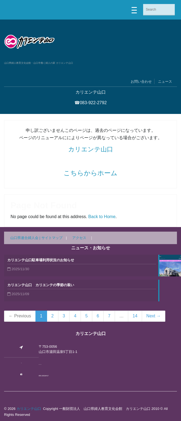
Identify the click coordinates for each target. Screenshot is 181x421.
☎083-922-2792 (90, 102)
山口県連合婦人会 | (25, 238)
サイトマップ (51, 238)
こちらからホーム (90, 173)
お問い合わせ (141, 81)
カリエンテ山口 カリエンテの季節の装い (40, 285)
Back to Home (101, 216)
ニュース (165, 81)
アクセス (79, 238)
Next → (153, 316)
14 (135, 316)
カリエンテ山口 (90, 149)
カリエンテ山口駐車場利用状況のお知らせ (40, 260)
